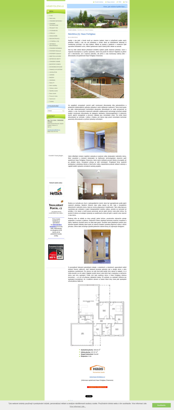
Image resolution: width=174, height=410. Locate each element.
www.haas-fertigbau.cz (97, 377)
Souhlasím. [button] (161, 405)
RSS (120, 2)
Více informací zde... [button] (78, 406)
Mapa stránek (111, 2)
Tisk (126, 2)
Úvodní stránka (72, 30)
